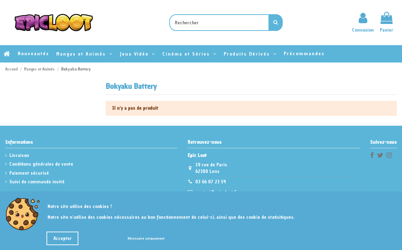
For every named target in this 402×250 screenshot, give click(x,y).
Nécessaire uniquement (146, 238)
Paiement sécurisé (29, 173)
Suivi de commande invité (37, 181)
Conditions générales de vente (41, 164)
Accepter (62, 238)
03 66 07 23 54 (210, 181)
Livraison (19, 155)
